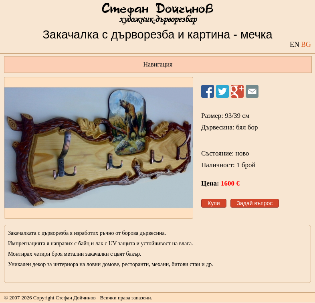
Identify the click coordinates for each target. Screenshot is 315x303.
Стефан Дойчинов (157, 9)
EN (294, 44)
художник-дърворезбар (157, 19)
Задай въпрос (255, 203)
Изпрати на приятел (252, 91)
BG (306, 44)
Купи (214, 203)
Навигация (158, 64)
